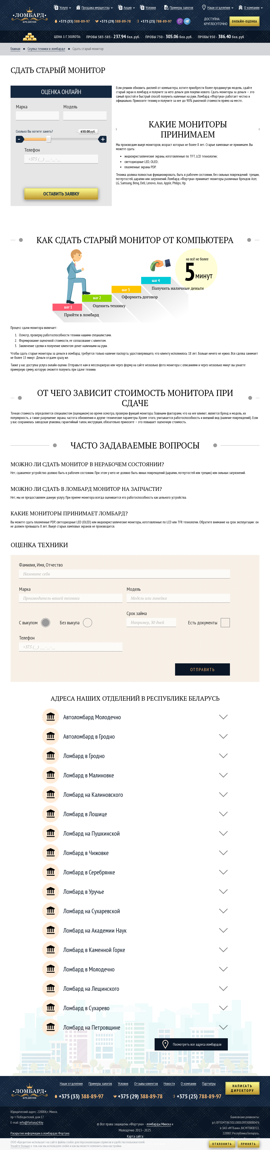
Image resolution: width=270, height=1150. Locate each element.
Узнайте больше (20, 1146)
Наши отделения (218, 8)
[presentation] (61, 175)
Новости (169, 1084)
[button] (20, 139)
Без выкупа (76, 622)
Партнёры (209, 1084)
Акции (128, 8)
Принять (248, 1144)
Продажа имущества (95, 8)
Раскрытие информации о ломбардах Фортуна (40, 1133)
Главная (15, 48)
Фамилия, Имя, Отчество (41, 564)
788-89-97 (156, 21)
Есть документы (209, 622)
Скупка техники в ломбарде (46, 48)
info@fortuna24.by (31, 1122)
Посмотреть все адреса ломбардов (197, 1044)
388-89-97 (74, 21)
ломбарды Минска (159, 1124)
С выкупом (34, 622)
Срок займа (137, 613)
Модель (70, 106)
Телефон (32, 149)
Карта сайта (135, 1136)
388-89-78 (115, 21)
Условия (151, 8)
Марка (21, 106)
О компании (251, 8)
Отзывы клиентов (146, 1084)
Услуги (63, 8)
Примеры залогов (181, 8)
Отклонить (222, 1144)
